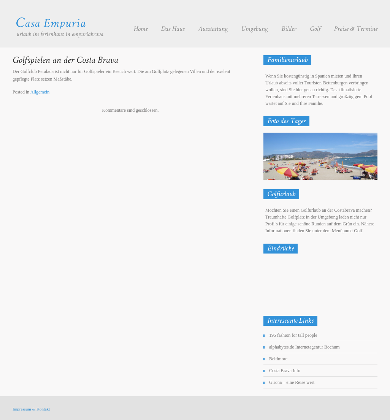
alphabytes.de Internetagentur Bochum (304, 347)
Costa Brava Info (284, 370)
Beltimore (278, 358)
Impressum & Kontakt (31, 409)
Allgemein (40, 92)
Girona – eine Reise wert (291, 382)
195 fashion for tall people (293, 335)
